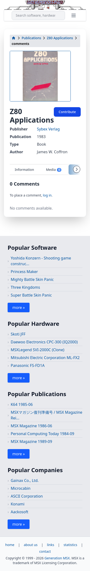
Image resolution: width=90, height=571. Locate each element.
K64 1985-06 (22, 404)
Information (24, 169)
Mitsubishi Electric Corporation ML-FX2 (45, 357)
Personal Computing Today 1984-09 (42, 433)
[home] (13, 38)
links (50, 544)
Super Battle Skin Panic (31, 295)
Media (54, 169)
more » (18, 307)
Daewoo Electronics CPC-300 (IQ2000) (44, 342)
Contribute (67, 112)
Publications (31, 38)
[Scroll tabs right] (76, 169)
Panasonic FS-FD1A (28, 365)
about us (31, 544)
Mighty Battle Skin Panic (32, 279)
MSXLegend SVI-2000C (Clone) (37, 349)
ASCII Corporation (27, 496)
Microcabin (20, 488)
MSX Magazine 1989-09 (31, 441)
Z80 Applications (60, 38)
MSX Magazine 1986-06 (31, 425)
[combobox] (38, 15)
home (9, 544)
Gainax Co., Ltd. (25, 480)
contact (45, 551)
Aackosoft (19, 511)
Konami (18, 504)
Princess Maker (24, 271)
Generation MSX (57, 558)
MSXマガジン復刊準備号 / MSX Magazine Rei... (46, 415)
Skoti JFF (18, 334)
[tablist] (45, 169)
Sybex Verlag (48, 129)
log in (47, 195)
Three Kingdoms (25, 287)
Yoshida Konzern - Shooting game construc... (41, 260)
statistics (70, 544)
